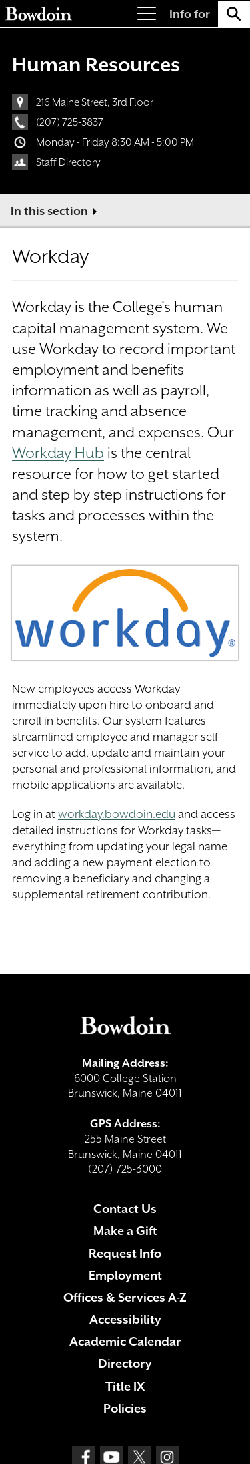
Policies (125, 1408)
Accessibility (125, 1319)
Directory (125, 1363)
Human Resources (96, 64)
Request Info (125, 1253)
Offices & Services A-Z (125, 1297)
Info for (189, 14)
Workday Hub (58, 453)
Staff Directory (68, 162)
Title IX (125, 1386)
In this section (49, 211)
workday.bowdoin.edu (116, 814)
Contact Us (125, 1209)
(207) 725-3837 (69, 122)
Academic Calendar (125, 1341)
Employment (125, 1275)
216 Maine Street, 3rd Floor (94, 102)
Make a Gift (125, 1231)
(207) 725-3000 (125, 1169)
